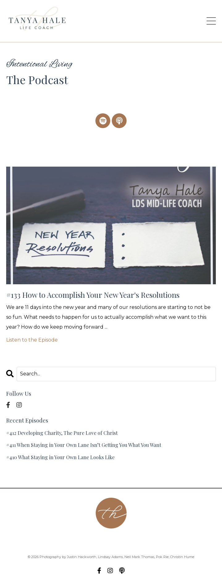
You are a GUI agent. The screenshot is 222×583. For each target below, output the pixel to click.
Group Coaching (140, 540)
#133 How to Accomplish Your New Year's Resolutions (92, 294)
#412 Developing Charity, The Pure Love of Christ (62, 433)
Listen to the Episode (32, 340)
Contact (75, 540)
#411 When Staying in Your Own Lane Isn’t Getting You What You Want (83, 445)
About (50, 540)
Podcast (103, 540)
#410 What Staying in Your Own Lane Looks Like (60, 457)
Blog (174, 540)
